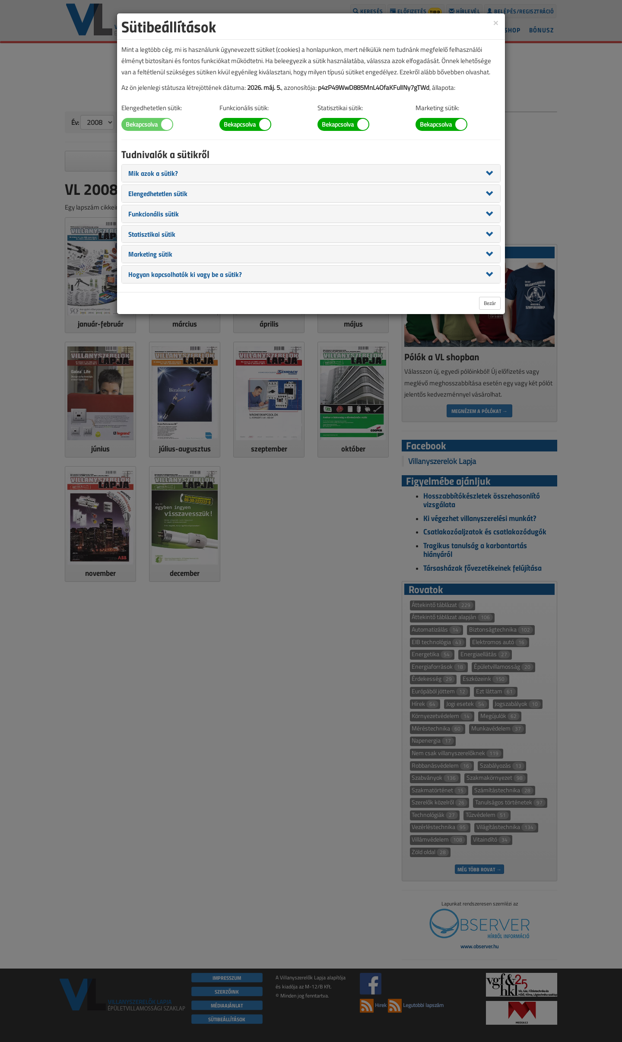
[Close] (495, 22)
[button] (153, 172)
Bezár (490, 303)
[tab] (311, 173)
